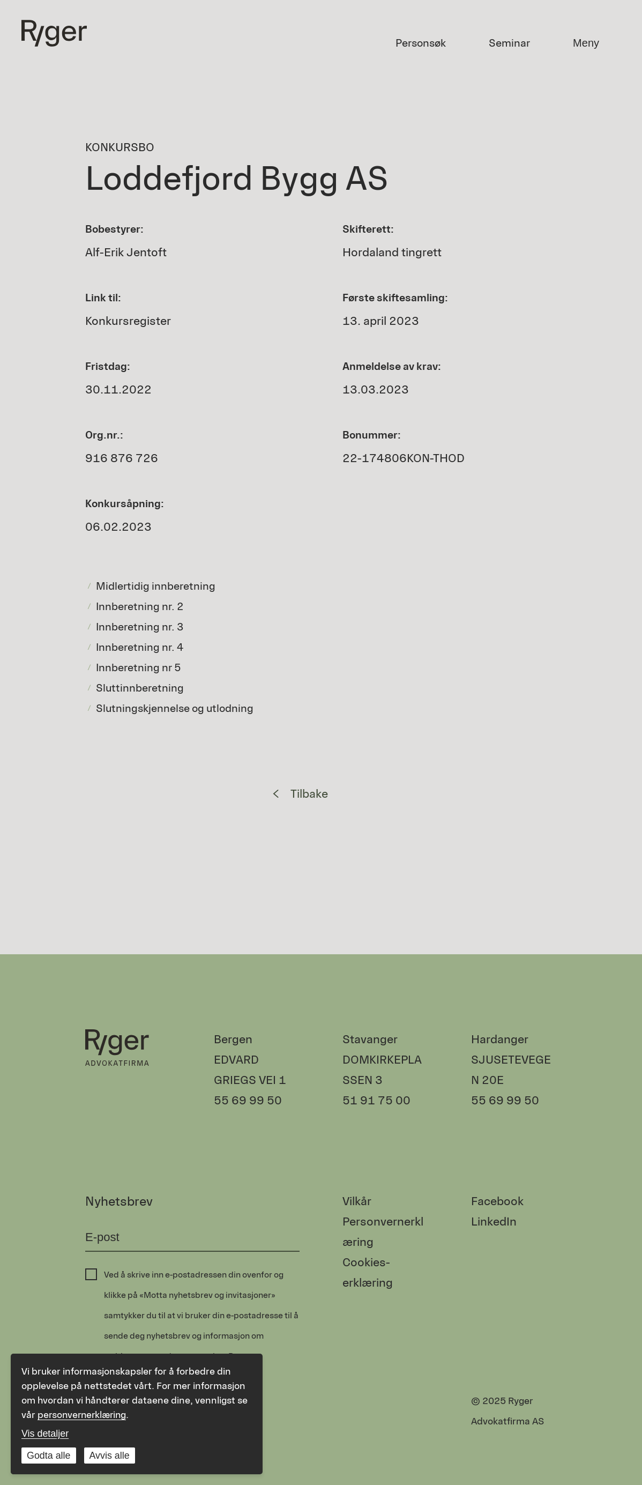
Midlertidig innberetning (155, 586)
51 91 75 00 (376, 1100)
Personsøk (420, 42)
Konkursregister (128, 321)
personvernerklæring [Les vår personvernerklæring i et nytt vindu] (84, 1415)
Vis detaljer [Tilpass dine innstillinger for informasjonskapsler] (45, 1433)
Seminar (509, 42)
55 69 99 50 (248, 1100)
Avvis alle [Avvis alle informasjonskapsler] (109, 1455)
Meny (586, 43)
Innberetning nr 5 (138, 667)
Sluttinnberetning (140, 687)
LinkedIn (494, 1221)
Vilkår (356, 1201)
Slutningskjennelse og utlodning (174, 708)
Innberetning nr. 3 (140, 626)
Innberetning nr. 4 (140, 647)
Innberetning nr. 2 (140, 606)
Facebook (497, 1201)
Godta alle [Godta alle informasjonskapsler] (49, 1455)
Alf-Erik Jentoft (126, 252)
